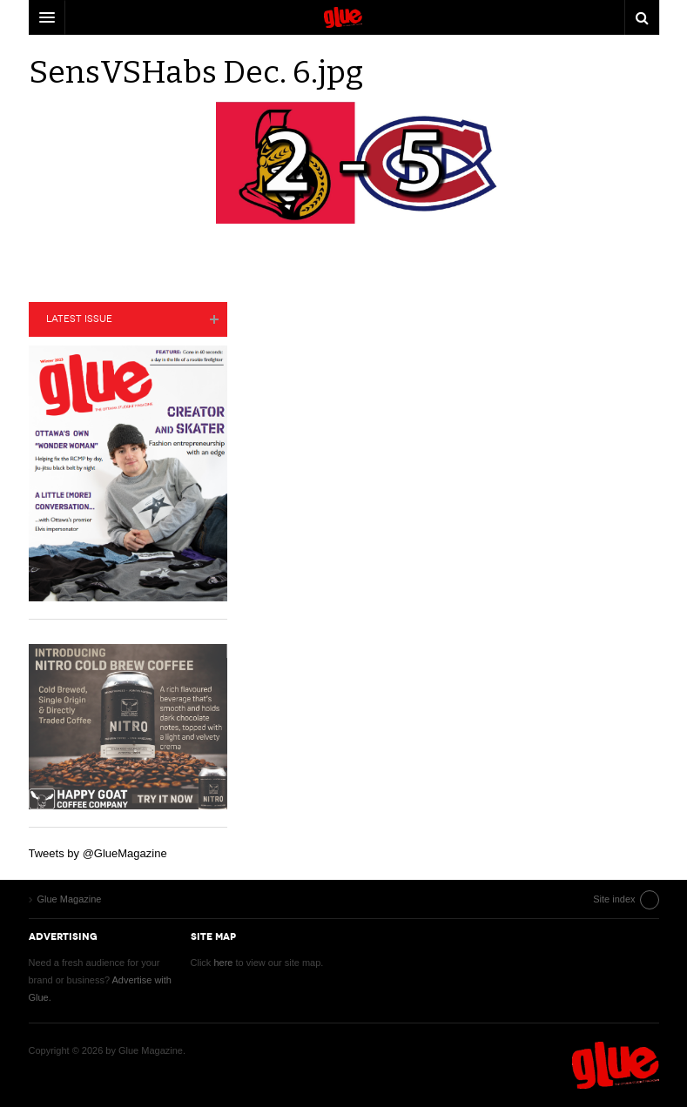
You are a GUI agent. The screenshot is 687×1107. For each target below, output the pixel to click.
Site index (614, 899)
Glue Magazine (615, 1065)
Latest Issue (79, 319)
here (222, 962)
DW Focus (344, 17)
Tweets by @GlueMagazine (98, 853)
